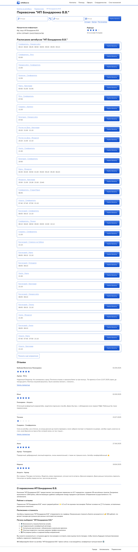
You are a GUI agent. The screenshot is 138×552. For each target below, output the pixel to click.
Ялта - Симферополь (26, 96)
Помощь (81, 3)
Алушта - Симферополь (27, 200)
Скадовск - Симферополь (27, 232)
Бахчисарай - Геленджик (27, 263)
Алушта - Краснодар (25, 346)
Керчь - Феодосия (25, 169)
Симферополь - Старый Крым (29, 190)
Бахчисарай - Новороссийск (28, 294)
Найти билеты (115, 19)
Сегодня (87, 22)
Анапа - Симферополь (26, 148)
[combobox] (32, 18)
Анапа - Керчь (23, 273)
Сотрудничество (100, 3)
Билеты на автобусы (24, 9)
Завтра (94, 22)
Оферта (89, 3)
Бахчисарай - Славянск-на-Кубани (31, 242)
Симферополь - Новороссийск (29, 44)
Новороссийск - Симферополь (29, 65)
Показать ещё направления (28, 356)
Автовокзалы (104, 549)
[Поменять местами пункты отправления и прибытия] (50, 18)
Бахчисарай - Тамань (26, 305)
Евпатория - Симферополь (28, 159)
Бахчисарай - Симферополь (28, 211)
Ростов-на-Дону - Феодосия (28, 138)
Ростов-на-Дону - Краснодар (28, 127)
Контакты (72, 3)
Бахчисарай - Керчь (25, 252)
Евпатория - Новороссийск (28, 117)
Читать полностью (23, 385)
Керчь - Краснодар (25, 86)
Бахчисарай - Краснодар (27, 284)
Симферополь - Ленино (27, 221)
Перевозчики (39, 9)
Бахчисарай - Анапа (25, 325)
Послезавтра (102, 22)
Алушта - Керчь (24, 336)
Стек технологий (115, 3)
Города (94, 549)
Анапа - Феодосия (25, 315)
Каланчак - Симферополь (27, 75)
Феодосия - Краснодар (26, 180)
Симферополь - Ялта (26, 55)
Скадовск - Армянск (25, 107)
